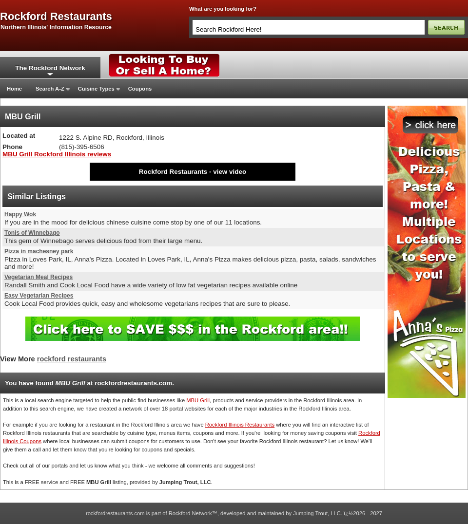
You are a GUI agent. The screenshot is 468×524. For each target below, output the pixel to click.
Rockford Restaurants (173, 171)
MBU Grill (198, 400)
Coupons (140, 89)
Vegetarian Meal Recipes (38, 277)
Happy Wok (20, 214)
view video (229, 171)
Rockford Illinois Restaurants (239, 425)
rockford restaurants (56, 16)
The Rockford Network (50, 68)
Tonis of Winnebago (32, 232)
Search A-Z (50, 89)
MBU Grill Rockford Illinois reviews (56, 154)
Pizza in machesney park (38, 251)
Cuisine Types (96, 89)
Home (14, 89)
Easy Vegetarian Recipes (38, 295)
